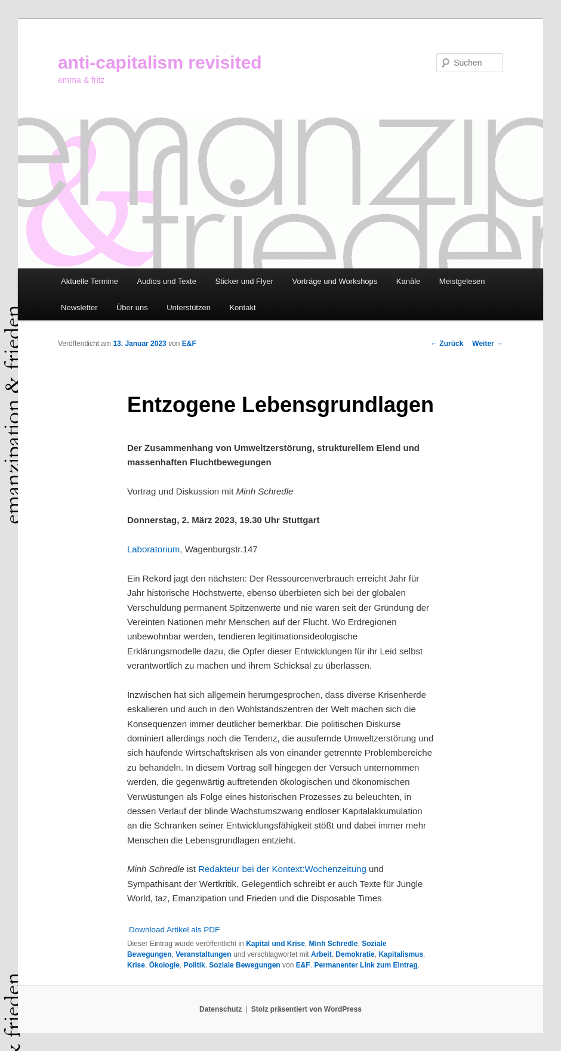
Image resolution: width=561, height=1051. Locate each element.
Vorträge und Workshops (334, 281)
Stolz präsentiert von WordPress (306, 1009)
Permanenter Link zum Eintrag (365, 965)
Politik (194, 965)
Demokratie (354, 954)
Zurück (446, 343)
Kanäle (408, 281)
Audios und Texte (166, 281)
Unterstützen (189, 307)
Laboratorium (153, 549)
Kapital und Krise (275, 943)
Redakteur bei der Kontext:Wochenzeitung (282, 869)
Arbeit (321, 954)
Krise (136, 965)
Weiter (487, 343)
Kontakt (242, 307)
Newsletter (79, 307)
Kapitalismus (400, 954)
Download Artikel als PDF (174, 929)
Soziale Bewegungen (244, 965)
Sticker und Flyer (244, 281)
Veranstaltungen (203, 954)
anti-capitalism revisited (160, 62)
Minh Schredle (333, 943)
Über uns (132, 307)
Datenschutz (220, 1009)
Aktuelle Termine (89, 281)
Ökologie (164, 965)
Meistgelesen (462, 281)
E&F (189, 343)
